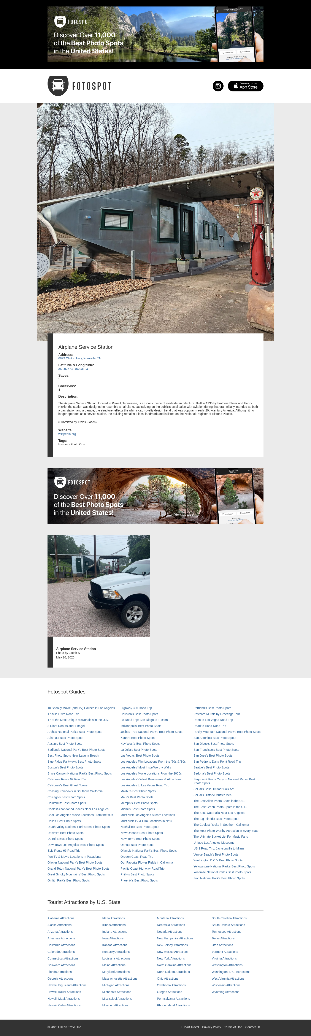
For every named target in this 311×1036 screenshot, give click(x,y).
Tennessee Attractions (226, 931)
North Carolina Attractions (174, 965)
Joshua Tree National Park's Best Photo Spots (151, 731)
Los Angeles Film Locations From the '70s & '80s (153, 761)
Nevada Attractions (169, 931)
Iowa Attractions (113, 938)
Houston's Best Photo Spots (139, 714)
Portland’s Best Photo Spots (212, 708)
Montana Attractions (170, 918)
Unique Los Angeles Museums (214, 842)
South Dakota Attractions (228, 925)
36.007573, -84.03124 (73, 369)
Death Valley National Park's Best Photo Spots (79, 827)
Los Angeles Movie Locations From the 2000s (151, 773)
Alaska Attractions (59, 925)
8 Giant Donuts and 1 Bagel (66, 726)
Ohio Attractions (167, 978)
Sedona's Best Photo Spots (212, 773)
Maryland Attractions (116, 972)
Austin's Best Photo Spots (65, 743)
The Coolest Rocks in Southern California (221, 824)
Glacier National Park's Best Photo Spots (75, 862)
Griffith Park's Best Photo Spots (69, 880)
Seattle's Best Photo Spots (211, 767)
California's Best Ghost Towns (67, 785)
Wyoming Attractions (225, 992)
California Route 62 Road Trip (67, 779)
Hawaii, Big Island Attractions (67, 985)
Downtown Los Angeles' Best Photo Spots (76, 844)
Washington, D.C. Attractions (231, 972)
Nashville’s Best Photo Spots (140, 827)
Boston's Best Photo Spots (65, 767)
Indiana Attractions (114, 931)
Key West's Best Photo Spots (140, 743)
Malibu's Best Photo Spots (138, 791)
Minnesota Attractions (116, 992)
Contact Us (252, 1027)
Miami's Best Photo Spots (138, 809)
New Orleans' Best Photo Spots (142, 833)
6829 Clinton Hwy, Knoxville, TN (79, 358)
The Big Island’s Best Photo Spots (216, 819)
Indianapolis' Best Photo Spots (141, 726)
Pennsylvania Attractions (173, 998)
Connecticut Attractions (63, 958)
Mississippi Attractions (117, 998)
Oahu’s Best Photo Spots (137, 844)
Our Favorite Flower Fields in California (147, 862)
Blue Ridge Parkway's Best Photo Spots (74, 761)
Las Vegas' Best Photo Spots (140, 755)
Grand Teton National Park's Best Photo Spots (78, 868)
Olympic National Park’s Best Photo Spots (149, 850)
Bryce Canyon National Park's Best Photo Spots (80, 773)
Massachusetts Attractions (120, 978)
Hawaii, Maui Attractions (64, 998)
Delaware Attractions (61, 965)
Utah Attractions (222, 945)
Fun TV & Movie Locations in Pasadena (74, 856)
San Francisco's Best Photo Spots (216, 749)
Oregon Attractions (169, 992)
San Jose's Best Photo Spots (213, 755)
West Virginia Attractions (228, 978)
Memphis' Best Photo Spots (139, 803)
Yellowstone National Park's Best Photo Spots (224, 866)
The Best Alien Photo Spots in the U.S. (219, 801)
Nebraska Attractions (171, 925)
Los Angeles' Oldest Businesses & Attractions (151, 779)
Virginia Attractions (224, 958)
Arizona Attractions (60, 931)
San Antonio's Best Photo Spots (215, 738)
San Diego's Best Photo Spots (214, 743)
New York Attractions (171, 958)
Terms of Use (233, 1027)
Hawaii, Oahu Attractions (64, 1005)
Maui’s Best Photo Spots (137, 797)
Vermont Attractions (225, 951)
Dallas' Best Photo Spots (64, 821)
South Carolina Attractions (229, 918)
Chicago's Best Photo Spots (66, 797)
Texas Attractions (223, 938)
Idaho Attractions (113, 918)
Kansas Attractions (114, 945)
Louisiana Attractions (116, 958)
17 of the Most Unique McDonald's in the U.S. (78, 720)
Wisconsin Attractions (226, 985)
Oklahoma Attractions (171, 985)
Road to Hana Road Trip (210, 726)
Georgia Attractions (60, 978)
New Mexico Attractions (173, 951)
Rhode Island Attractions (173, 1005)
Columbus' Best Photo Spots (67, 803)
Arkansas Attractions (61, 938)
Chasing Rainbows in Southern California (75, 791)
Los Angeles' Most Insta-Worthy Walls (146, 767)
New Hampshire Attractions (175, 938)
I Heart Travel (190, 1027)
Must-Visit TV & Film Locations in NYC (146, 821)
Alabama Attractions (61, 918)
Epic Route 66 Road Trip (64, 850)
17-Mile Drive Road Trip (63, 714)
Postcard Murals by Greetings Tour (217, 714)
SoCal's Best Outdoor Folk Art (214, 789)
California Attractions (61, 945)
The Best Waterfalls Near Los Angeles (219, 812)
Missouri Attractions (115, 1005)
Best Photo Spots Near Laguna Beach (73, 755)
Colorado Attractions (61, 951)
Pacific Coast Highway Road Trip (143, 868)
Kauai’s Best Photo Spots (138, 738)
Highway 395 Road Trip (136, 708)
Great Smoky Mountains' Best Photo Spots (76, 874)
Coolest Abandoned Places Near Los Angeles (78, 809)
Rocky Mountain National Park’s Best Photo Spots (227, 731)
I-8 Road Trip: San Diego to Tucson (144, 720)
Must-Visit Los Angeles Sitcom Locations (148, 815)
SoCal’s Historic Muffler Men (213, 795)
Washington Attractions (227, 965)
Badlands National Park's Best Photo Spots (76, 749)
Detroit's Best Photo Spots (65, 838)
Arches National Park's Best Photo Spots (75, 731)
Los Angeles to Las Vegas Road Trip (145, 785)
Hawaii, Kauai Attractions (64, 992)
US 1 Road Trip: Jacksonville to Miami (219, 848)
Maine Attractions (113, 965)
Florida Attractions (60, 972)
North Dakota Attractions (173, 972)
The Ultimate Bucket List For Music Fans (221, 836)
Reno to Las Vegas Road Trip (213, 720)
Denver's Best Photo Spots (66, 833)
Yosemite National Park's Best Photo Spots (222, 872)
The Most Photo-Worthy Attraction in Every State (226, 830)
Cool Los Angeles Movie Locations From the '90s (80, 815)
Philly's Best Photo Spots (137, 874)
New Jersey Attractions (172, 945)
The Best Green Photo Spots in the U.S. (220, 807)
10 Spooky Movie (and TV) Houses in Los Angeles (81, 708)
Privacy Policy (211, 1027)
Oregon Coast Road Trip (137, 856)
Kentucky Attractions (116, 951)
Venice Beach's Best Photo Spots (216, 854)
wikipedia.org (67, 434)
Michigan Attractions (115, 985)
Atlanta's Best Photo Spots (65, 738)
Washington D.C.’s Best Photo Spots (218, 860)
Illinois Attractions (114, 925)
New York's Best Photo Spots (140, 838)
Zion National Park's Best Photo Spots (219, 878)
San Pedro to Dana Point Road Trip (217, 761)
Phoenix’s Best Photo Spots (139, 880)
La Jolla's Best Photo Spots (139, 749)
